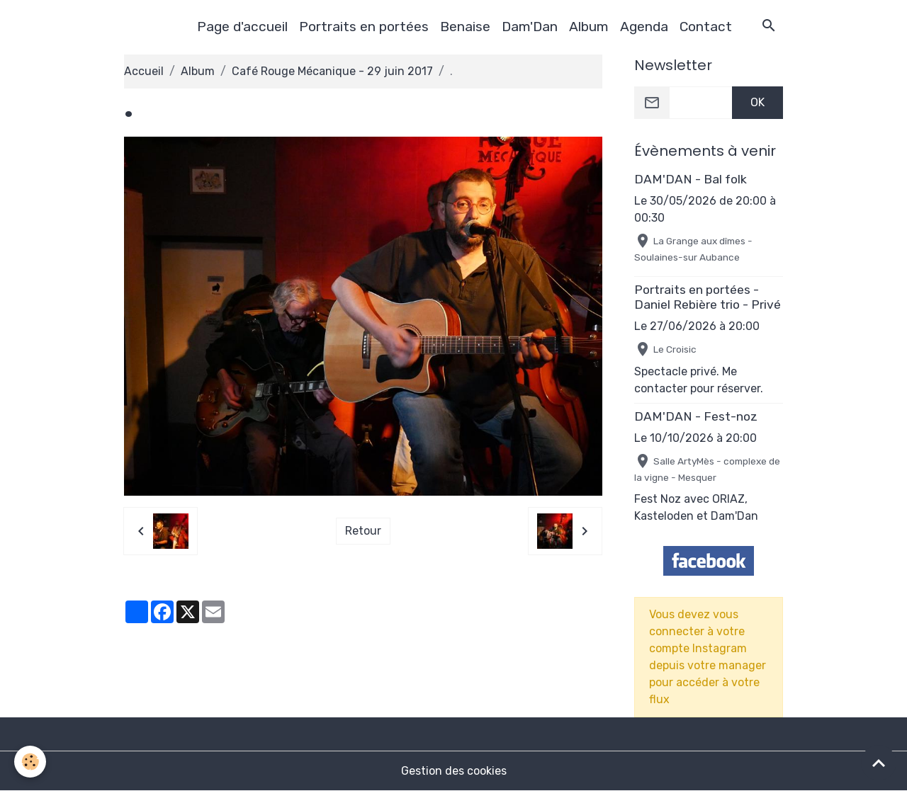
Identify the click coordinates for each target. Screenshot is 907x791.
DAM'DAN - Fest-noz (695, 416)
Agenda (644, 26)
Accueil (144, 71)
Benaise (465, 26)
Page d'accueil (242, 26)
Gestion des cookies (454, 771)
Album (589, 26)
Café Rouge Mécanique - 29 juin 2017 (332, 71)
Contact (706, 26)
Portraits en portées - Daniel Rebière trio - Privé (707, 297)
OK (757, 102)
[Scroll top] (878, 762)
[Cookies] (30, 762)
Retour (363, 530)
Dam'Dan (530, 26)
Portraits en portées (364, 26)
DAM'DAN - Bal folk (690, 179)
